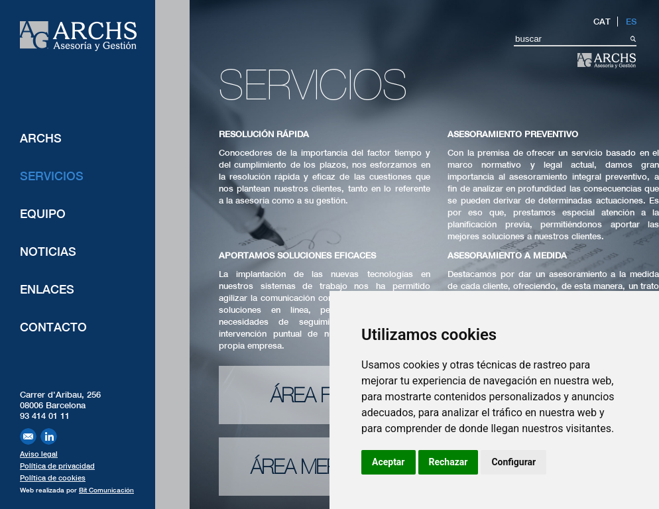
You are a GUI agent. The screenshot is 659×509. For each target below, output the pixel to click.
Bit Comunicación (106, 490)
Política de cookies (53, 478)
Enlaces (47, 289)
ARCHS (41, 138)
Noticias (48, 251)
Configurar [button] (513, 462)
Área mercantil (324, 466)
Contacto (53, 327)
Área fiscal (324, 395)
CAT (602, 22)
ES (631, 22)
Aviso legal (39, 454)
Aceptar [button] (388, 462)
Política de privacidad (57, 466)
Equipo (43, 214)
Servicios (52, 176)
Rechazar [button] (448, 462)
